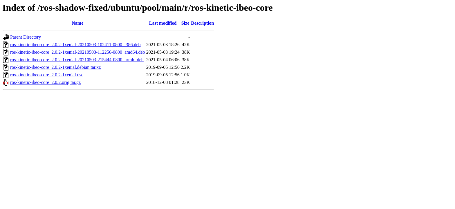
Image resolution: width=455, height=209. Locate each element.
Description (202, 23)
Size (185, 23)
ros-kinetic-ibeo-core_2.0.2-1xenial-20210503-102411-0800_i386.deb (75, 44)
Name (77, 23)
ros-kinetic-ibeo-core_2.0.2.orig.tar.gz (45, 82)
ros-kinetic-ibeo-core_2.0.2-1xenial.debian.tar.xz (55, 67)
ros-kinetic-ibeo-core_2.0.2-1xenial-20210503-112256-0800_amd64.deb (77, 52)
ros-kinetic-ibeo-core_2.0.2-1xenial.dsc (46, 74)
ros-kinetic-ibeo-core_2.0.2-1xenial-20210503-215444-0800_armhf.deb (77, 59)
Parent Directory (25, 37)
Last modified (163, 23)
